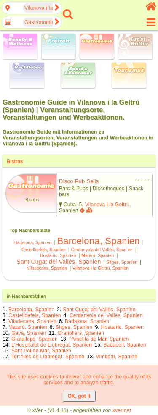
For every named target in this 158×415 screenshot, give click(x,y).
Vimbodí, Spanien (116, 357)
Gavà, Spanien (28, 333)
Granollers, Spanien (80, 333)
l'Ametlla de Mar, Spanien (99, 339)
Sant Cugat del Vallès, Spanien (59, 261)
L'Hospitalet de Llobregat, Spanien (51, 345)
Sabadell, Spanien (124, 345)
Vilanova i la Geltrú (107, 205)
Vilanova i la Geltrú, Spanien (100, 268)
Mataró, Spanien (98, 255)
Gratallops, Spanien (34, 339)
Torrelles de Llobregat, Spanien (48, 357)
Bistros (15, 161)
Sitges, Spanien (121, 262)
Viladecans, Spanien (47, 268)
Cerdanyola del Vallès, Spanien (102, 249)
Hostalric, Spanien (58, 255)
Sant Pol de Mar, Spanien (41, 351)
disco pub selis (79, 181)
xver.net (121, 410)
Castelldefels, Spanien (43, 249)
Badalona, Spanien (33, 242)
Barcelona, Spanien (98, 241)
